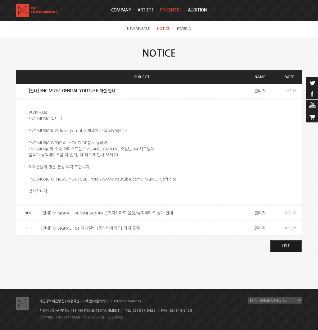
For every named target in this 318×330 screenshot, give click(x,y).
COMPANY (121, 10)
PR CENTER (171, 10)
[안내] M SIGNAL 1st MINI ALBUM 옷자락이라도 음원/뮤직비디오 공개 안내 (107, 213)
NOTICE (163, 28)
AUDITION (197, 10)
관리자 (260, 91)
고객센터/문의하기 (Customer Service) (111, 301)
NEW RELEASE (138, 28)
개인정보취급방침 (51, 301)
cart (312, 116)
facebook (312, 93)
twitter (312, 82)
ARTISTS (146, 10)
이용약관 (73, 301)
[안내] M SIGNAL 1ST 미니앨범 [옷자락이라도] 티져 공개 (90, 228)
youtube (312, 105)
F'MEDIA (184, 28)
